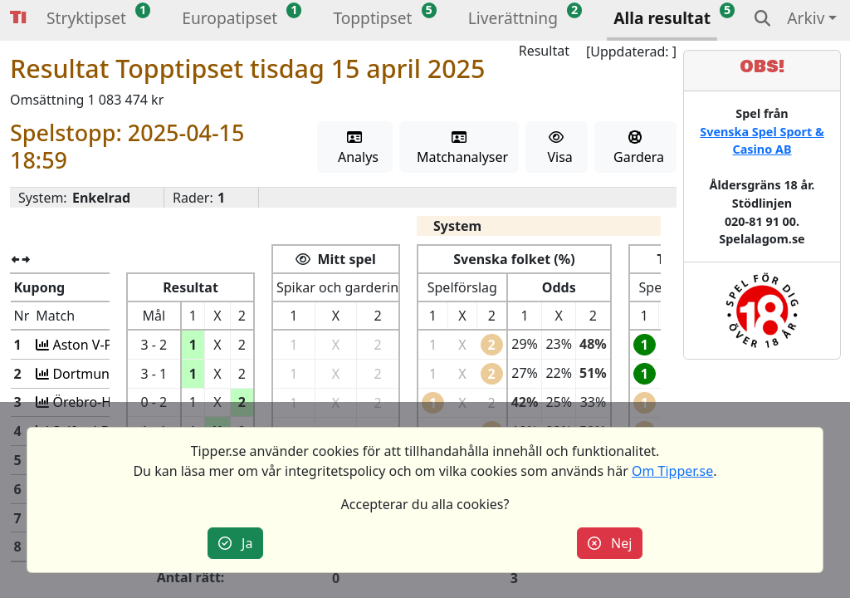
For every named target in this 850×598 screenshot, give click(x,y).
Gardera (635, 148)
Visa (556, 148)
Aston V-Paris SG (101, 345)
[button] (86, 20)
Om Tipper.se (672, 471)
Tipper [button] (18, 18)
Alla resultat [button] (662, 18)
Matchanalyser (459, 148)
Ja (235, 543)
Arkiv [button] (805, 18)
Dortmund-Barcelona (116, 374)
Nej (610, 543)
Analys (355, 148)
